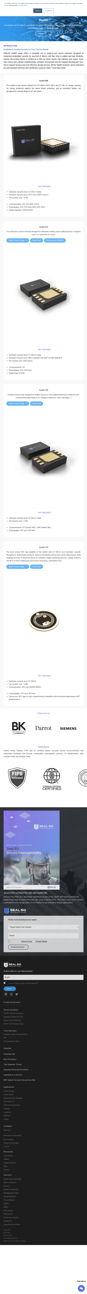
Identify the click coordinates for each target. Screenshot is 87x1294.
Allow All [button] (37, 11)
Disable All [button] (48, 11)
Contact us (43, 34)
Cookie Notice (23, 5)
